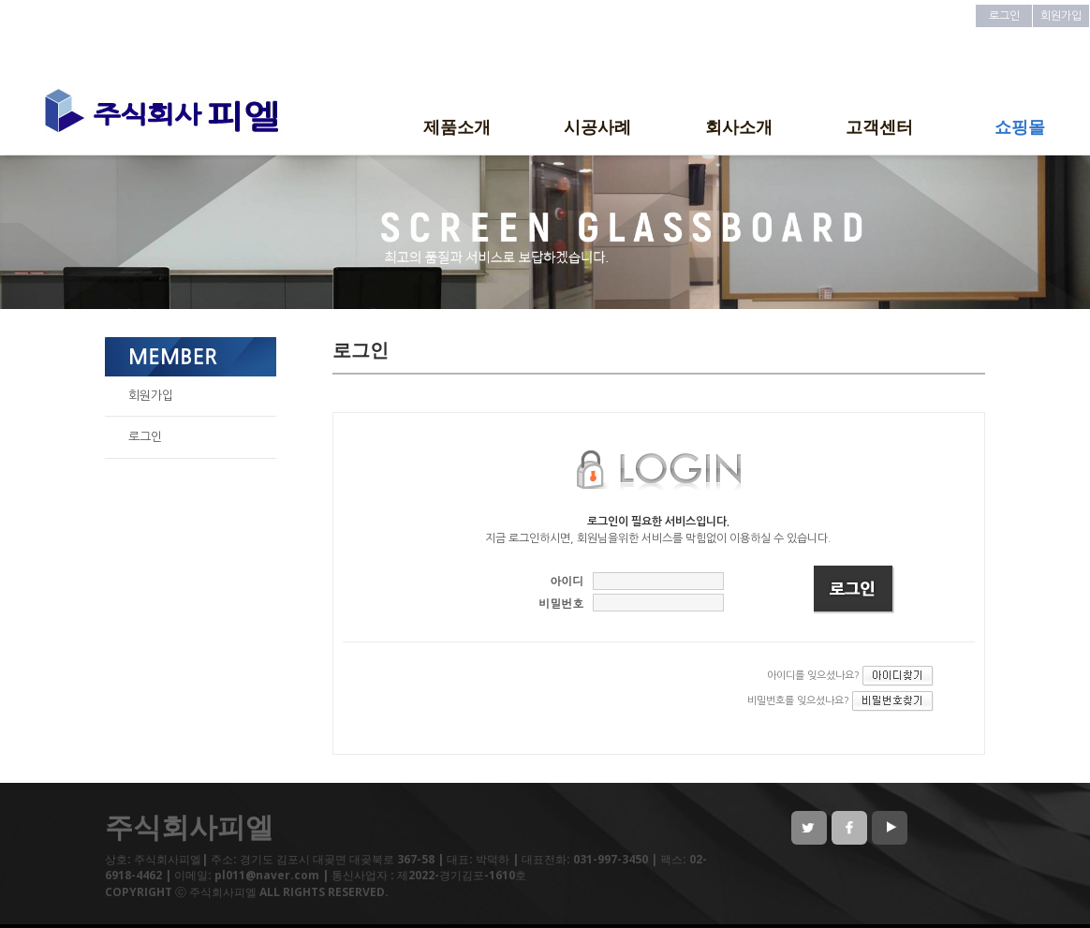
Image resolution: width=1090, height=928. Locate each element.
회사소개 (739, 126)
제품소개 (457, 126)
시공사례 (597, 126)
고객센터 (879, 126)
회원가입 (1061, 16)
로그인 (1004, 16)
